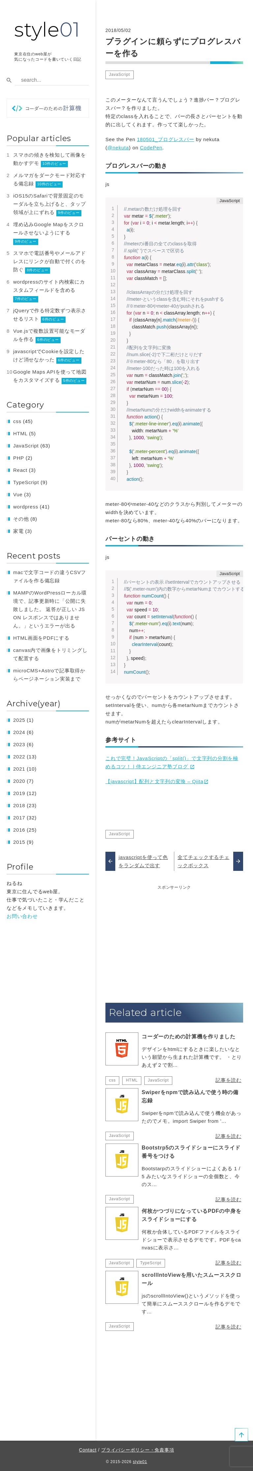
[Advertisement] (174, 937)
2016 (19, 830)
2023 (19, 744)
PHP (18, 458)
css (112, 1080)
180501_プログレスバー (165, 139)
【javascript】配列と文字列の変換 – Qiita (154, 781)
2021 (19, 769)
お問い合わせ (22, 916)
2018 (19, 805)
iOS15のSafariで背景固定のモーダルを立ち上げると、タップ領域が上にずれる (49, 204)
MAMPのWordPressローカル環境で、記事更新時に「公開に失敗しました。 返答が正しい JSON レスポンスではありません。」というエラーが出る (50, 609)
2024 (19, 732)
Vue (17, 494)
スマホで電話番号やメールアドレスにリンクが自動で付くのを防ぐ (49, 261)
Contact (88, 1450)
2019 (19, 793)
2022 (19, 756)
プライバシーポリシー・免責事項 (137, 1450)
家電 (18, 531)
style (47, 29)
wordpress (25, 506)
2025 (19, 720)
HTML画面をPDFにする (41, 638)
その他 (21, 519)
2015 (19, 842)
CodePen (151, 147)
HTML (132, 1080)
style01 (140, 1461)
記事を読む (228, 1080)
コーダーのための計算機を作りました (189, 1036)
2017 (19, 817)
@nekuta (118, 147)
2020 (19, 781)
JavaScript (119, 74)
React (20, 470)
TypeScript (150, 1263)
